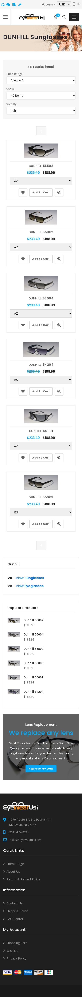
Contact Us (15, 903)
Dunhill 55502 (33, 649)
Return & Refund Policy (23, 879)
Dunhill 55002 (33, 620)
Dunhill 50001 (33, 677)
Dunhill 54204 (33, 692)
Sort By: (11, 104)
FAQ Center (15, 919)
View (30, 578)
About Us (13, 871)
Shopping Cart (17, 943)
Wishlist (12, 950)
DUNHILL (41, 166)
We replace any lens (42, 732)
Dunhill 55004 (33, 634)
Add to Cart (41, 192)
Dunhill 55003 (33, 663)
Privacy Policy (16, 958)
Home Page (15, 863)
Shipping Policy (17, 911)
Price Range (14, 74)
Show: (10, 89)
